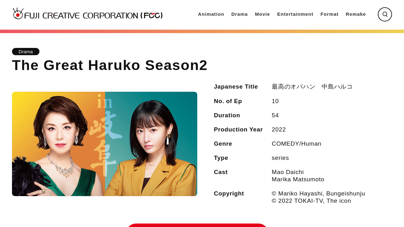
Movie (262, 14)
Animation (211, 14)
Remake (356, 14)
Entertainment (295, 14)
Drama (239, 14)
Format (330, 14)
